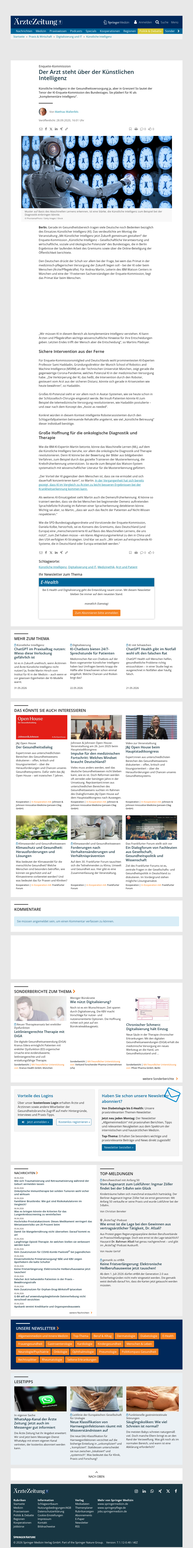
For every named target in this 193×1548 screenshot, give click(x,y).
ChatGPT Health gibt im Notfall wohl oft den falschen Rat (151, 651)
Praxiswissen (58, 32)
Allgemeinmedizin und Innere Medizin (43, 1337)
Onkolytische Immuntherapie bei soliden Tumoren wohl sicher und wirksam (51, 1193)
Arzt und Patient (126, 567)
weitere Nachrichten (81, 1313)
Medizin (41, 32)
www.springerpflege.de (112, 1508)
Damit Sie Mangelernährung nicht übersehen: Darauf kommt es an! (52, 1234)
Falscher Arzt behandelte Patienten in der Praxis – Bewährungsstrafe (44, 1281)
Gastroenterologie (60, 1344)
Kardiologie (84, 1344)
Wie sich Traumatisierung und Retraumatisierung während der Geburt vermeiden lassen (51, 1183)
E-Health (168, 1337)
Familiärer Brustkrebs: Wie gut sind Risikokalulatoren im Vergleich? (48, 1203)
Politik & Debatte (150, 32)
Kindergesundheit (109, 1344)
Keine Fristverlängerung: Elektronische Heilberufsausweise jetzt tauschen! (52, 1271)
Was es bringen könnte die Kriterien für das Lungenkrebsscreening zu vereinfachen (40, 1213)
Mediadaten (82, 1504)
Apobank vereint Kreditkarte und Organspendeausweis (47, 1307)
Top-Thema (80, 1337)
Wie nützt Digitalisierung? (90, 1002)
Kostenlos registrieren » (74, 1123)
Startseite (19, 1504)
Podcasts (76, 32)
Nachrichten (24, 32)
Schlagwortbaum (48, 1504)
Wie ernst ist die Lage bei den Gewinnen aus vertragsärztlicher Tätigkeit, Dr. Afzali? (135, 1227)
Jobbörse (18, 1527)
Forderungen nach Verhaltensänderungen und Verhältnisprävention (93, 852)
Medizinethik (106, 567)
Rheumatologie (52, 1360)
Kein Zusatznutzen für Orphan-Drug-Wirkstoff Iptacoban (48, 1290)
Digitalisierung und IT (82, 567)
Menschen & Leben (139, 1344)
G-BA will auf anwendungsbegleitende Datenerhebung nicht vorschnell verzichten (50, 1298)
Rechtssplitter (27, 1360)
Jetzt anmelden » (35, 1123)
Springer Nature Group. (89, 1543)
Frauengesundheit (30, 1344)
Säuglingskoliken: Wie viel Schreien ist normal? (146, 1424)
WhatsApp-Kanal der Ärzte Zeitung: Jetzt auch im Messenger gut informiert (35, 1424)
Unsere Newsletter (35, 1328)
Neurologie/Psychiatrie (33, 1352)
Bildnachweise (46, 1527)
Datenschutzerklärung (51, 1512)
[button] (174, 22)
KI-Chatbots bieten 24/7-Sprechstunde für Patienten (92, 651)
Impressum (44, 1519)
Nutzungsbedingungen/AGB (54, 1508)
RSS (77, 1527)
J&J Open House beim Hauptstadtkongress (143, 750)
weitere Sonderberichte (161, 1079)
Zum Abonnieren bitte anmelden (96, 613)
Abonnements (83, 1516)
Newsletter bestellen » (118, 1148)
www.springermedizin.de (113, 1504)
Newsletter (81, 1523)
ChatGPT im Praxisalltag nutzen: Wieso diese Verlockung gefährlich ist (40, 653)
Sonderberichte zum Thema (43, 991)
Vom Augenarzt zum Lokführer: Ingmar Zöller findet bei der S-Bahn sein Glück (136, 1187)
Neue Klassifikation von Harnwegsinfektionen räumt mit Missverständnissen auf (96, 1426)
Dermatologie (126, 1337)
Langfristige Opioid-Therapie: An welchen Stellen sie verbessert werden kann (52, 1244)
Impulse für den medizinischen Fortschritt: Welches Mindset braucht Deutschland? (95, 758)
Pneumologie (108, 1352)
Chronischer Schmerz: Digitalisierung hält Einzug (147, 1027)
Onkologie (60, 1352)
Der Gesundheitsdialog (34, 748)
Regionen (129, 32)
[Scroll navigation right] (178, 31)
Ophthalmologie (83, 1352)
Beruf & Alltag (103, 1337)
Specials (91, 32)
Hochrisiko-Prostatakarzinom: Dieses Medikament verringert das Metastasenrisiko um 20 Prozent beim (53, 1223)
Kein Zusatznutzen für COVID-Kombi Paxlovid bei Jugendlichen (52, 1252)
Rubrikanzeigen (84, 1512)
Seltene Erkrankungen (81, 1360)
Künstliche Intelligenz (53, 567)
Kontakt (42, 1523)
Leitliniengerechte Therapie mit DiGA (39, 1034)
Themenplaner (84, 1508)
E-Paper (79, 1519)
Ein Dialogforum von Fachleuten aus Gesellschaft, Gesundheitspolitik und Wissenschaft (151, 854)
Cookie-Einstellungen (50, 1516)
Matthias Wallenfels (66, 112)
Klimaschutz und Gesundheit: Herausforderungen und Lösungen (39, 852)
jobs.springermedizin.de (112, 1512)
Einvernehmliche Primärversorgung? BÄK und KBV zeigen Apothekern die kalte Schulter (48, 1261)
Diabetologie (148, 1337)
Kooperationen (110, 32)
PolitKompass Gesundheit (139, 1352)
